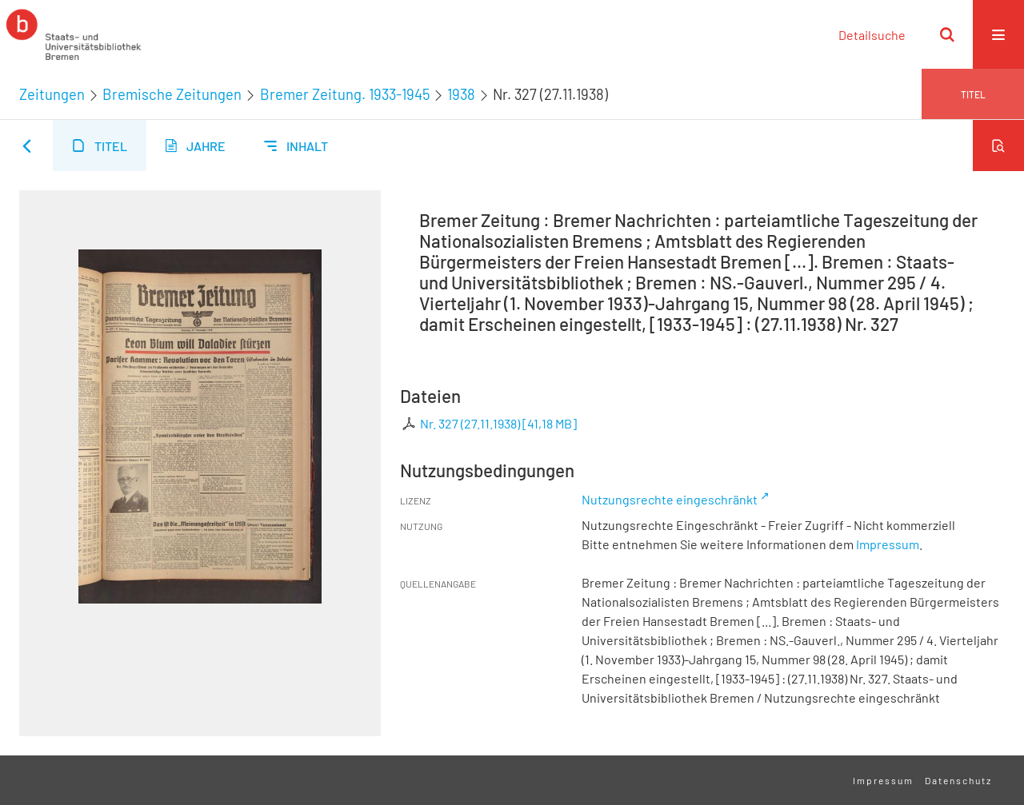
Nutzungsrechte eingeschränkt (670, 499)
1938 (461, 94)
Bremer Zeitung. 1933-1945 (345, 94)
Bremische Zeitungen (172, 94)
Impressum (887, 544)
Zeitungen (52, 94)
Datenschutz (958, 780)
